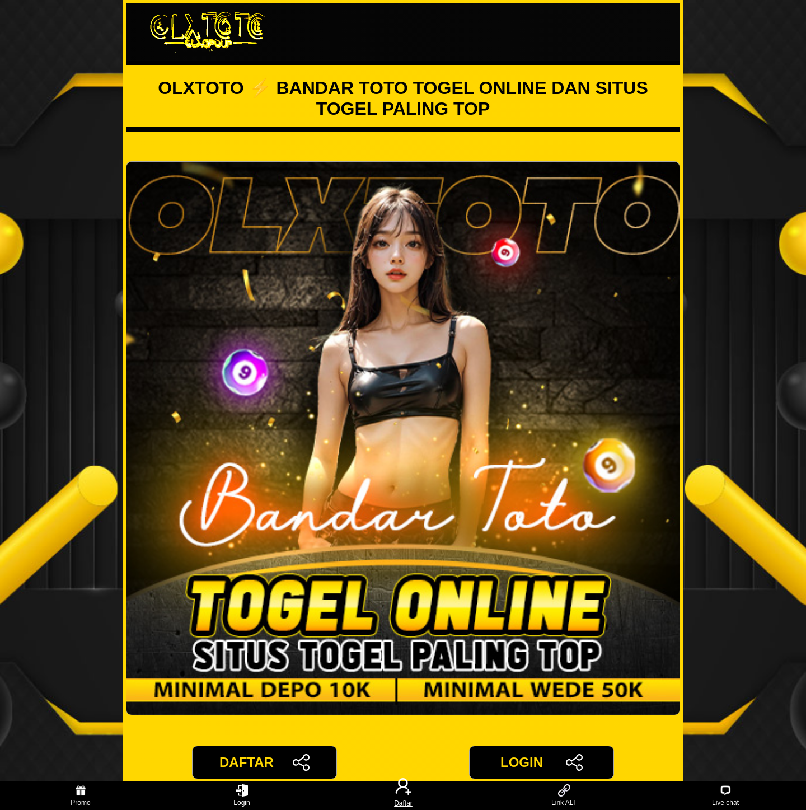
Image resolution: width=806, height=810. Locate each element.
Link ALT (564, 795)
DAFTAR (264, 762)
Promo (80, 795)
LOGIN (541, 762)
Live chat (725, 795)
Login (241, 795)
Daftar (403, 795)
